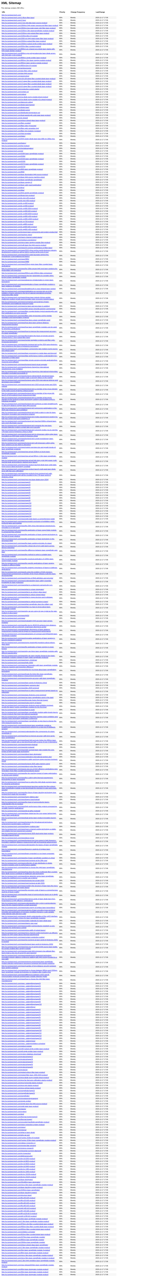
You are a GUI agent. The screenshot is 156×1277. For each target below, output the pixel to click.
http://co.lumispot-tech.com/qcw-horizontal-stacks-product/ (22, 1083)
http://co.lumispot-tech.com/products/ (15, 1070)
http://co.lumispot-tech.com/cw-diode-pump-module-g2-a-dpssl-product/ (27, 99)
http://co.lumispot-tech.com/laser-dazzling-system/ (19, 1192)
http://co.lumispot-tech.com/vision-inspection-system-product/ (23, 1124)
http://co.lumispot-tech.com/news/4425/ (15, 615)
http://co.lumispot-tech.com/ (11, 15)
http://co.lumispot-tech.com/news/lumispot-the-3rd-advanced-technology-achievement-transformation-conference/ (27, 823)
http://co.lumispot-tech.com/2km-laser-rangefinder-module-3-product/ (26, 1250)
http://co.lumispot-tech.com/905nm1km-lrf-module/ (19, 65)
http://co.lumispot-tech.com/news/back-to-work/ (18, 710)
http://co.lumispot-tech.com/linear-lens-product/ (18, 195)
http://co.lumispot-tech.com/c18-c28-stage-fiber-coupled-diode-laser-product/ (28, 78)
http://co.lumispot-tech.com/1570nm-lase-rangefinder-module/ (23, 1237)
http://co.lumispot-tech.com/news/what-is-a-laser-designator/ (23, 589)
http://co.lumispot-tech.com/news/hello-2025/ (17, 662)
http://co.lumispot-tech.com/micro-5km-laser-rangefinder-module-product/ (27, 1185)
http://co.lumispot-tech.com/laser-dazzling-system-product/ (22, 1187)
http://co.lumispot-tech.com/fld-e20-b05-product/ (18, 1200)
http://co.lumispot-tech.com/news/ (13, 618)
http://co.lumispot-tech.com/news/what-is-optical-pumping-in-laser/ (25, 601)
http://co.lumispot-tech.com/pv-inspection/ (16, 1153)
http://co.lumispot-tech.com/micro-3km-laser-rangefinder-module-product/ (27, 1255)
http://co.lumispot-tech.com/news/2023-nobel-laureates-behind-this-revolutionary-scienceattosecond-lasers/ (25, 255)
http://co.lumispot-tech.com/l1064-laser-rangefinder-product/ (23, 153)
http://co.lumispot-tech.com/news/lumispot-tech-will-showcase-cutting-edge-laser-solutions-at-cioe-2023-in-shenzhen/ (28, 444)
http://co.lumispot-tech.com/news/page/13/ (16, 506)
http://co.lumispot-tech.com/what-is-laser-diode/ (18, 1132)
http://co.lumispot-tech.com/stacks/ (14, 1109)
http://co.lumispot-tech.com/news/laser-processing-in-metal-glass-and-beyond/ (29, 353)
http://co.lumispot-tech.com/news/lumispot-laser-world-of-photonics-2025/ (27, 944)
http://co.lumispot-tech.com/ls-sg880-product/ (17, 224)
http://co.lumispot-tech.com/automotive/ (15, 76)
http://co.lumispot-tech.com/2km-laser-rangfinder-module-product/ (25, 1219)
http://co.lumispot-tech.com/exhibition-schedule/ (18, 1232)
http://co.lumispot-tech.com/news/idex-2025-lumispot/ (20, 688)
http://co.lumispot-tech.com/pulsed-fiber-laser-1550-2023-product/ (25, 1075)
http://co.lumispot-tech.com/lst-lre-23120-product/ (19, 1177)
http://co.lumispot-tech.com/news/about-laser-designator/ (22, 754)
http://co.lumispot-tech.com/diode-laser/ (15, 107)
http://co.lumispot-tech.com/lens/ (13, 187)
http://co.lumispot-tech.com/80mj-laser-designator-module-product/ (25, 1253)
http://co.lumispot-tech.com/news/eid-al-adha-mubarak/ (21, 811)
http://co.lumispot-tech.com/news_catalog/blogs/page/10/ (22, 1004)
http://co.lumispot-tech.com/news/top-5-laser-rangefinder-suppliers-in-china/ (28, 858)
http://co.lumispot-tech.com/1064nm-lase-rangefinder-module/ (23, 1242)
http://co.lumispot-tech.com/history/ (14, 143)
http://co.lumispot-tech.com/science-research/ (18, 1148)
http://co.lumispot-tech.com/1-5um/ (14, 20)
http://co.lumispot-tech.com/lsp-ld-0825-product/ (18, 1161)
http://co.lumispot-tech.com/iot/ (12, 151)
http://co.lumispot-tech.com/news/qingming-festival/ (20, 744)
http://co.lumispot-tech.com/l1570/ (13, 167)
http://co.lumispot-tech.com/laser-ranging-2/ (17, 182)
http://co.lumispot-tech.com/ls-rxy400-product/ (18, 203)
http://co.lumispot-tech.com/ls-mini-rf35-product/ (18, 201)
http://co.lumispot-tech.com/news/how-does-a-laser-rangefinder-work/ (26, 320)
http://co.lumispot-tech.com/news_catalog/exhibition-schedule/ (23, 1043)
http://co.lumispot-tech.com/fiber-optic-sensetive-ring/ (20, 128)
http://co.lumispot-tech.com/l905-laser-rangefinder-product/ (22, 169)
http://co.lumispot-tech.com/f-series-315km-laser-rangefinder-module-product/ (29, 1140)
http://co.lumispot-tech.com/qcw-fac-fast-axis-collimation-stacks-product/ (27, 1080)
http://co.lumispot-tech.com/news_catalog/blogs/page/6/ (21, 991)
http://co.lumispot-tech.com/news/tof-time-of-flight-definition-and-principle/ (27, 578)
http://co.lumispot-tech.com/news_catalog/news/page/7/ (21, 1022)
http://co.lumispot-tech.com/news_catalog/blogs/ (18, 1007)
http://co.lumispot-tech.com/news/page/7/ (16, 495)
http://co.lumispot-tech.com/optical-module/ (17, 1046)
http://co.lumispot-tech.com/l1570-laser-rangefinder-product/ (23, 164)
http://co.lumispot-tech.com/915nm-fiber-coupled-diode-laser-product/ (26, 1234)
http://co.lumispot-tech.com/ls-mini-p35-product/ (18, 198)
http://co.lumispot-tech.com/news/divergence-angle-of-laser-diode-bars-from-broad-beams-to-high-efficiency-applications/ (28, 899)
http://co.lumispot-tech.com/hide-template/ (16, 133)
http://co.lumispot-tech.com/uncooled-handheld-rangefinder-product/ (25, 1122)
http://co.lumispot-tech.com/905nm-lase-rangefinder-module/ (23, 1240)
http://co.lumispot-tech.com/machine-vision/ (17, 234)
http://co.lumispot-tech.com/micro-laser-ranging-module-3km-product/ (26, 242)
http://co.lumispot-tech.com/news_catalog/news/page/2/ (21, 1009)
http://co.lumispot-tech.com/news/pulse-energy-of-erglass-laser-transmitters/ (28, 907)
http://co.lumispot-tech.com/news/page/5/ (16, 490)
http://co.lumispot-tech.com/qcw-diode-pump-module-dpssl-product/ (25, 1077)
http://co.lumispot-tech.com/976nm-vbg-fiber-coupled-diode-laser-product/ (27, 1224)
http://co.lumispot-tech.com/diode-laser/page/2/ (18, 105)
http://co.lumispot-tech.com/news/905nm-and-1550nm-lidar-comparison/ (27, 273)
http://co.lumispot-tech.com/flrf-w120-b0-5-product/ (19, 1213)
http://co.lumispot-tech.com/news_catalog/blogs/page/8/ (21, 999)
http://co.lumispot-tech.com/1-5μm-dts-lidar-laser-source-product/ (24, 23)
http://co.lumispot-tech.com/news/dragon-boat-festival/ (21, 799)
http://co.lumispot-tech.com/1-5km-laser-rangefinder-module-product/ (26, 1247)
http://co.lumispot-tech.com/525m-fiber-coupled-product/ (21, 46)
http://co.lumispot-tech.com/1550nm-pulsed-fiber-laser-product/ (24, 41)
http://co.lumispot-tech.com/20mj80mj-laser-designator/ (21, 1182)
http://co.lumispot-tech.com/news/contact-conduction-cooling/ (23, 937)
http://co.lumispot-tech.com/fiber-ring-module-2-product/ (21, 131)
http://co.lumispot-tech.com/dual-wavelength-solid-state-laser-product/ (26, 115)
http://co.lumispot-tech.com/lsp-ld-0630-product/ (18, 1164)
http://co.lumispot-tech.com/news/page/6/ (16, 493)
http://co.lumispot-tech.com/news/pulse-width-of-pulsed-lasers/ (24, 930)
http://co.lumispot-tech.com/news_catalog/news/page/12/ (22, 1036)
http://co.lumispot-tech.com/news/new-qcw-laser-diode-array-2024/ (25, 479)
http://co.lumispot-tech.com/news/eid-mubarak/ (18, 747)
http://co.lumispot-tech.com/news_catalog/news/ (18, 1041)
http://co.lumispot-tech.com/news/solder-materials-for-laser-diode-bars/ (26, 921)
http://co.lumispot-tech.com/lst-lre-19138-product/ (19, 1174)
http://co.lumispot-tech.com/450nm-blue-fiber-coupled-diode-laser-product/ (28, 1226)
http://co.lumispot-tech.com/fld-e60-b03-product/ (18, 1203)
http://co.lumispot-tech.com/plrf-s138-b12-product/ (19, 1216)
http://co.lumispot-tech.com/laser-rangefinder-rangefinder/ (22, 180)
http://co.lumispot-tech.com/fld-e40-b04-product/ (18, 1198)
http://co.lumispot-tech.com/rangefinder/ (15, 1096)
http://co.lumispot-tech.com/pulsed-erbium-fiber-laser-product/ (23, 1072)
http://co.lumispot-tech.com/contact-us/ (15, 92)
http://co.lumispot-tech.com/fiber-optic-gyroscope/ (19, 126)
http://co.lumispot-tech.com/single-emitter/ (16, 1101)
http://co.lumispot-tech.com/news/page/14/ (16, 516)
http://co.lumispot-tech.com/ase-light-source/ (17, 73)
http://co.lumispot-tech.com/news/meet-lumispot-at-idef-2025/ (23, 883)
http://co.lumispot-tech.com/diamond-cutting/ (17, 102)
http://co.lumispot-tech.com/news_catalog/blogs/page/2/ (21, 983)
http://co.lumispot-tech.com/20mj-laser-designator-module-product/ (25, 1274)
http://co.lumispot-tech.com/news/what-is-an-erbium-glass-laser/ (24, 592)
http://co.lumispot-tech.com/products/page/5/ (17, 1064)
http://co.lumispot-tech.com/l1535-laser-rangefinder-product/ (23, 159)
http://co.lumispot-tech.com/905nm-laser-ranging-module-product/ (25, 63)
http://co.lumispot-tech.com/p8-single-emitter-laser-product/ (22, 1051)
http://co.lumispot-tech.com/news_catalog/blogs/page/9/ (21, 1002)
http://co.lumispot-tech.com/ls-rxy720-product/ (18, 221)
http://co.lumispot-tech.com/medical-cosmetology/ (19, 240)
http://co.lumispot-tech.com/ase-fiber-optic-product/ (19, 71)
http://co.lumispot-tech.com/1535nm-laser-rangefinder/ (21, 1190)
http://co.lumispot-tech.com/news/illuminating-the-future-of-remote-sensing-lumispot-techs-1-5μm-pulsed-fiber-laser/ (28, 336)
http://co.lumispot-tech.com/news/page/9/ (16, 500)
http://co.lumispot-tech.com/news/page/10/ (16, 503)
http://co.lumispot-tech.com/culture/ (14, 94)
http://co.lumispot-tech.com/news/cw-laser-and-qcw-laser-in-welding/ (26, 306)
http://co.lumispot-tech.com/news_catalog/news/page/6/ (21, 1020)
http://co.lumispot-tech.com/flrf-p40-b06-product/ (18, 1211)
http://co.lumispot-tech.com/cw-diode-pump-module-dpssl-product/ (25, 97)
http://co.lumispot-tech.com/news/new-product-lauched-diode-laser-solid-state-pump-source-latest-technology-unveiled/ (29, 465)
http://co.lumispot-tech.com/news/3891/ (15, 259)
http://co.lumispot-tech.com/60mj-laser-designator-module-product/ (25, 1269)
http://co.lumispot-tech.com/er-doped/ (15, 118)
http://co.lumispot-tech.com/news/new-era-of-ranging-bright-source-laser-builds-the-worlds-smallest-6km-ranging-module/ (30, 947)
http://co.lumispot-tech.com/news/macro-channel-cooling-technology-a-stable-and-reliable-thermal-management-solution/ (29, 830)
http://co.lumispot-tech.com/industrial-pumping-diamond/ (21, 1151)
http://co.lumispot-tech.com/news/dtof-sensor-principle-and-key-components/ (28, 309)
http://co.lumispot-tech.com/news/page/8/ (16, 498)
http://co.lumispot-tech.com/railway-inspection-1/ (19, 1143)
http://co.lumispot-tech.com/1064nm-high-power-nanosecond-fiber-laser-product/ (30, 25)
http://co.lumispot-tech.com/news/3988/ (15, 262)
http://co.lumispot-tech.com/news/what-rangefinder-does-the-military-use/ (27, 604)
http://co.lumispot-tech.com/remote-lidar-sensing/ (19, 1145)
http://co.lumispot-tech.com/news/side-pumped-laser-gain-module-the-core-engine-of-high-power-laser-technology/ (28, 750)
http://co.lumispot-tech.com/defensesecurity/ (17, 1156)
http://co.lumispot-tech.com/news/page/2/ (16, 482)
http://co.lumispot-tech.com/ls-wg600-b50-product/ (19, 227)
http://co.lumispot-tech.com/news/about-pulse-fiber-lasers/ (22, 766)
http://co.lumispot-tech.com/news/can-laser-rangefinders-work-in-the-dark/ (28, 697)
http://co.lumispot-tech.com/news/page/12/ (16, 511)
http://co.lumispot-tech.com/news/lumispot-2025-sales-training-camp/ (26, 764)
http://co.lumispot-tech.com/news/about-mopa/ (18, 838)
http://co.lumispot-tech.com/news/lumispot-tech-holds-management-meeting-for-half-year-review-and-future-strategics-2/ (30, 417)
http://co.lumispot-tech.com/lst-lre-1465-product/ (18, 1169)
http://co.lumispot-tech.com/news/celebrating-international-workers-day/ (27, 757)
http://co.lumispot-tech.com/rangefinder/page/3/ (18, 1093)
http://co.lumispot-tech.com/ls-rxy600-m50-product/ (19, 216)
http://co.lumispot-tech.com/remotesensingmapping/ (20, 1098)
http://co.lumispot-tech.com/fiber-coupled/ (16, 123)
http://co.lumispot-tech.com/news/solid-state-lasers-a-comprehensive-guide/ (28, 519)
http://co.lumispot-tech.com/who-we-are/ (16, 1135)
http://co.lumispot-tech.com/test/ (13, 1114)
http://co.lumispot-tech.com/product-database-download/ (21, 1054)
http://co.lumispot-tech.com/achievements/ (16, 68)
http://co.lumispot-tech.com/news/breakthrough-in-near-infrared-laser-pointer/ (29, 289)
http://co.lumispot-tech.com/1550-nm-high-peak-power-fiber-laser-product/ (28, 38)
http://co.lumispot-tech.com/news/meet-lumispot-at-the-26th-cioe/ (24, 860)
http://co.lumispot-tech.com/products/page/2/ (17, 1056)
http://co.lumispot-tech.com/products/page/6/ (17, 1067)
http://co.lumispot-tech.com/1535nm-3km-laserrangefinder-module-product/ (28, 31)
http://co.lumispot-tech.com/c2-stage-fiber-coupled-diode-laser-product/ (27, 81)
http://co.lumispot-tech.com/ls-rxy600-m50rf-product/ (20, 219)
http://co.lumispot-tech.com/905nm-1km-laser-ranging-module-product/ (26, 60)
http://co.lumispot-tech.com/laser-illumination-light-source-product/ (25, 174)
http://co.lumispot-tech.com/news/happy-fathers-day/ (20, 797)
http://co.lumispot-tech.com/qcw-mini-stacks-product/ (20, 1085)
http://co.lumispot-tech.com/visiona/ (14, 1130)
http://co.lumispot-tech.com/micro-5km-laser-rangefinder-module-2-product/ (28, 1258)
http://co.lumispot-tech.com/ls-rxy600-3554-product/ (20, 208)
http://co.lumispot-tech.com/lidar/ (13, 190)
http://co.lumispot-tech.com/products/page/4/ (17, 1062)
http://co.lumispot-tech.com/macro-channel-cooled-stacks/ (22, 237)
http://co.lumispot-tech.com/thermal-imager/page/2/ (19, 1117)
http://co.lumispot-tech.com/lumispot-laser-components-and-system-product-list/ (30, 232)
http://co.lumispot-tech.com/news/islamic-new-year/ (20, 923)
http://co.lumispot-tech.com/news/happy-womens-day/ (20, 685)
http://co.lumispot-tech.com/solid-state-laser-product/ (20, 1106)
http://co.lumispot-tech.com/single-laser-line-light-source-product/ (24, 1104)
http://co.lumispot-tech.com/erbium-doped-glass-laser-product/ (23, 120)
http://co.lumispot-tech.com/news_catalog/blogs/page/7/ (21, 996)
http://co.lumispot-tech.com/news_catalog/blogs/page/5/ (21, 994)
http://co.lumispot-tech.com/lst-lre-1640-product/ (18, 1172)
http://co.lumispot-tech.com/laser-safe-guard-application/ (21, 185)
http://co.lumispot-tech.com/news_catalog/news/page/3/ (21, 1012)
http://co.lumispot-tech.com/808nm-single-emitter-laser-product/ (24, 58)
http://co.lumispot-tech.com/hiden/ (13, 136)
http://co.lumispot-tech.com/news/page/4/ (16, 487)
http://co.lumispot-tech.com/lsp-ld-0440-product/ (18, 1166)
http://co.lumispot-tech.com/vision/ (14, 1127)
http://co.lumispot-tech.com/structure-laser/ (17, 1195)
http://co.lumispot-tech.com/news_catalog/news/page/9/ (21, 1028)
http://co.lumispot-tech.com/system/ (14, 1111)
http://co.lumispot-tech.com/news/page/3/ (16, 485)
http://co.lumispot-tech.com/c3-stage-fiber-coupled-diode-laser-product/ (27, 84)
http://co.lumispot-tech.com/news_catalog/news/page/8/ (21, 1025)
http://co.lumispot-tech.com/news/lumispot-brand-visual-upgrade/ (24, 364)
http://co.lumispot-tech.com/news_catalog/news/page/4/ (21, 1015)
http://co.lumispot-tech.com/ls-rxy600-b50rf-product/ (20, 214)
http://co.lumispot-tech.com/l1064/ (13, 156)
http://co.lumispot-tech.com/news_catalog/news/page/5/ (21, 1017)
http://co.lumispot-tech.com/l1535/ (13, 161)
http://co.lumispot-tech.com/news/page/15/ (16, 513)
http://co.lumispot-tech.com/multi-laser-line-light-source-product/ (24, 245)
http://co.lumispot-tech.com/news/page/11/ (16, 508)
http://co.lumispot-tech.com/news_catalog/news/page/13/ (22, 1038)
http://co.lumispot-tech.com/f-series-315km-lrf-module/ (21, 1138)
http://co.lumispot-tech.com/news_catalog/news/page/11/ (22, 1033)
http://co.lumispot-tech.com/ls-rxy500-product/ (18, 206)
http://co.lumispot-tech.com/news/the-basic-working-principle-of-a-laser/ (27, 543)
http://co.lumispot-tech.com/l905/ (13, 172)
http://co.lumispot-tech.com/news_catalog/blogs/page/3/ (21, 986)
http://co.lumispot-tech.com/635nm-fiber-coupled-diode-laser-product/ (26, 1229)
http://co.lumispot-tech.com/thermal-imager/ (17, 1119)
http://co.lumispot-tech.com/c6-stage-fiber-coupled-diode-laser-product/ (27, 86)
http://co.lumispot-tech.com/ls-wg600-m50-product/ (19, 229)
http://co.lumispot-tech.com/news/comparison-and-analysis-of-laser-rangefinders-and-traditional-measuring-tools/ (25, 302)
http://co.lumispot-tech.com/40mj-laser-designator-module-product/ (25, 1272)
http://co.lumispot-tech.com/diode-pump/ (16, 110)
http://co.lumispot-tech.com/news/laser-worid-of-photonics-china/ (24, 683)
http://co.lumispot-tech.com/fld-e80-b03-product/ (18, 1206)
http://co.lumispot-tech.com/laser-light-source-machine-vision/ (23, 177)
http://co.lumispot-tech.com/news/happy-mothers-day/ (20, 826)
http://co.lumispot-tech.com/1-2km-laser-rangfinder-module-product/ (25, 1221)
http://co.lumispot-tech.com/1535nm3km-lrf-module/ (20, 36)
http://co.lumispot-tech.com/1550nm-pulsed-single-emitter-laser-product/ (27, 44)
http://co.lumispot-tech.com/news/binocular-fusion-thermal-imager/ (25, 700)
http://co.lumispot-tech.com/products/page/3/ (17, 1059)
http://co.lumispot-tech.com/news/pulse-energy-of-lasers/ (22, 703)
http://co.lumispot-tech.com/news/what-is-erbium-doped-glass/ (23, 594)
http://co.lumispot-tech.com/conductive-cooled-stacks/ (20, 89)
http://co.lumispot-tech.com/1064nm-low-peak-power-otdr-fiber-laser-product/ (29, 28)
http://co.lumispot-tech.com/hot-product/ (15, 146)
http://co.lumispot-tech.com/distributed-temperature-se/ (21, 112)
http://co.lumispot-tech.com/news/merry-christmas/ (19, 660)
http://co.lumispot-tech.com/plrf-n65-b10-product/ (19, 1208)
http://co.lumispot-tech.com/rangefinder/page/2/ (18, 1090)
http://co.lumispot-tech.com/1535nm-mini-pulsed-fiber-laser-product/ (25, 33)
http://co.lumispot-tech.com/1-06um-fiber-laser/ (18, 17)
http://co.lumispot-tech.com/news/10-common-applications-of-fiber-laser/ (27, 248)
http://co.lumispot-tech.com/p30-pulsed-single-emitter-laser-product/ (25, 1049)
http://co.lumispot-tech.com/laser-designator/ (17, 1179)
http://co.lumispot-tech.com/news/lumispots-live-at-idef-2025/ (23, 880)
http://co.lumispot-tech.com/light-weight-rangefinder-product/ (23, 193)
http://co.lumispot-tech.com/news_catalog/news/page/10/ (22, 1030)
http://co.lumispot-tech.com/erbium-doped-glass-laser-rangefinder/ (25, 1245)
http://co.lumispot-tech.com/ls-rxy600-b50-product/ (19, 211)
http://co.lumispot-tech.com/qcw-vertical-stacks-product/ (21, 1088)
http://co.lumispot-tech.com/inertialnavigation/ (17, 148)
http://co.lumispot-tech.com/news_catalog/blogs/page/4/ (21, 988)
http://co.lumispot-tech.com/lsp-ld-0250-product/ (18, 1158)
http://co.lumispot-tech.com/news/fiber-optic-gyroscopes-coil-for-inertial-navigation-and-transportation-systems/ (27, 316)
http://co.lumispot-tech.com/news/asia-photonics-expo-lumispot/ (24, 695)
